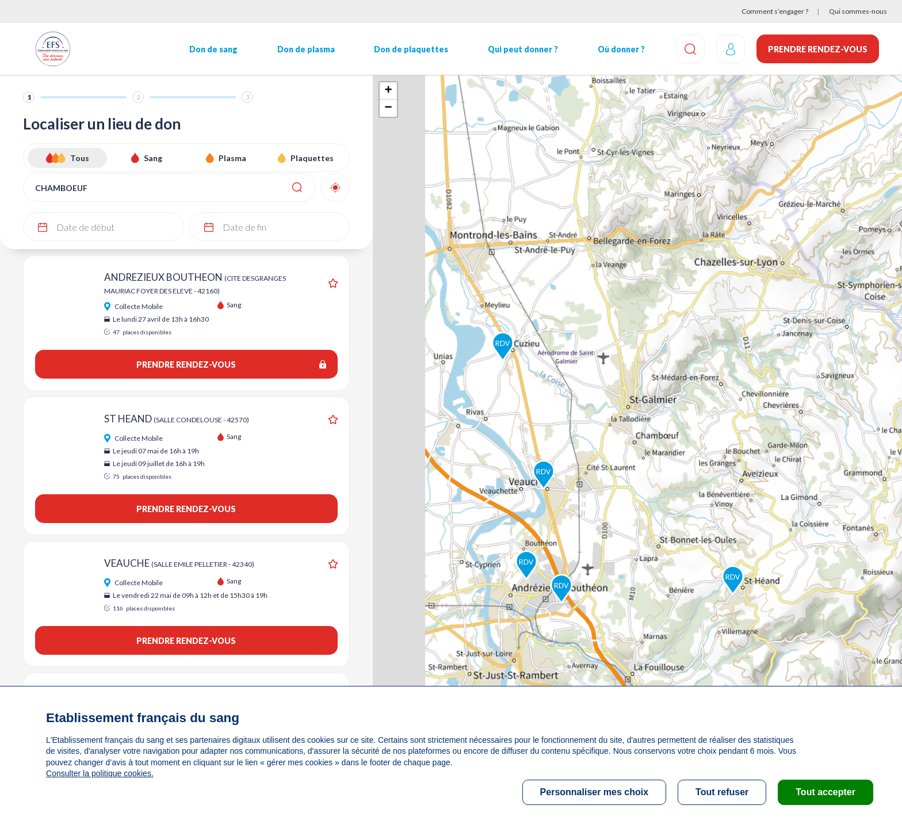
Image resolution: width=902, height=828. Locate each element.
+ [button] (388, 91)
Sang (153, 158)
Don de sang (213, 49)
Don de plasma (306, 49)
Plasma (232, 158)
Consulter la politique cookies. (99, 773)
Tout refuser (721, 792)
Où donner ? (621, 49)
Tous (79, 158)
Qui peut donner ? (523, 49)
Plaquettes (312, 158)
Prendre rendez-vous (817, 49)
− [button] (388, 108)
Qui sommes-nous (858, 11)
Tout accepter (825, 792)
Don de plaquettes (411, 49)
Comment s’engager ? (775, 11)
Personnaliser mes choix (594, 792)
